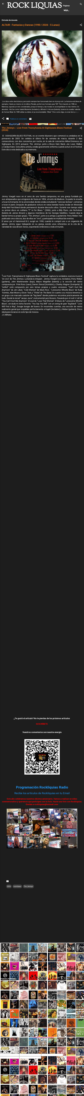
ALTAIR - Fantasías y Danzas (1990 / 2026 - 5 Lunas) (31, 34)
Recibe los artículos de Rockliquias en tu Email (42, 802)
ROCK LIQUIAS (34, 6)
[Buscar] (81, 4)
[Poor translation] (8, 1061)
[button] (81, 34)
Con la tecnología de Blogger (42, 1046)
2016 (9, 896)
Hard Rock (15, 20)
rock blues (17, 896)
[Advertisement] (42, 969)
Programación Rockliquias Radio (42, 796)
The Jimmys (28, 896)
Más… (27, 20)
